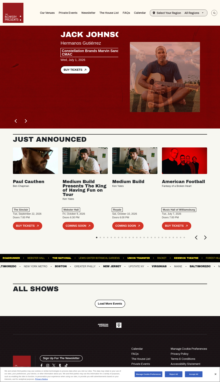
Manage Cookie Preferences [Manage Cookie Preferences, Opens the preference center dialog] (148, 374)
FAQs (126, 12)
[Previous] (16, 121)
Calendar (140, 12)
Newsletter (88, 12)
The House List (109, 12)
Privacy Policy (179, 353)
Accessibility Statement (185, 363)
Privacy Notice (41, 379)
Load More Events (110, 303)
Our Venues (47, 12)
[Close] (215, 374)
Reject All (173, 374)
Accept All (193, 374)
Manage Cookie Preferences (189, 348)
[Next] (25, 121)
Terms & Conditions (183, 358)
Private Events (68, 12)
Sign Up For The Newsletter (61, 358)
